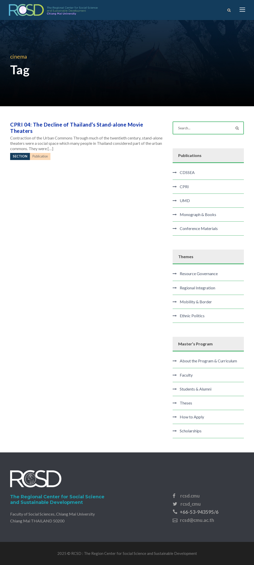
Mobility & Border (196, 301)
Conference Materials (199, 228)
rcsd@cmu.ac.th (197, 520)
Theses (186, 402)
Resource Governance (199, 273)
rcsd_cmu (190, 504)
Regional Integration (197, 287)
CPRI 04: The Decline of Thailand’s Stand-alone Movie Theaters (76, 127)
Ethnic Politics (192, 315)
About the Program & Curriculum (208, 360)
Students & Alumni (195, 388)
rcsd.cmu (190, 496)
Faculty (186, 375)
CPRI (184, 186)
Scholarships (191, 430)
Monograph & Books (198, 214)
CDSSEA (187, 172)
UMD (185, 200)
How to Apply (192, 416)
